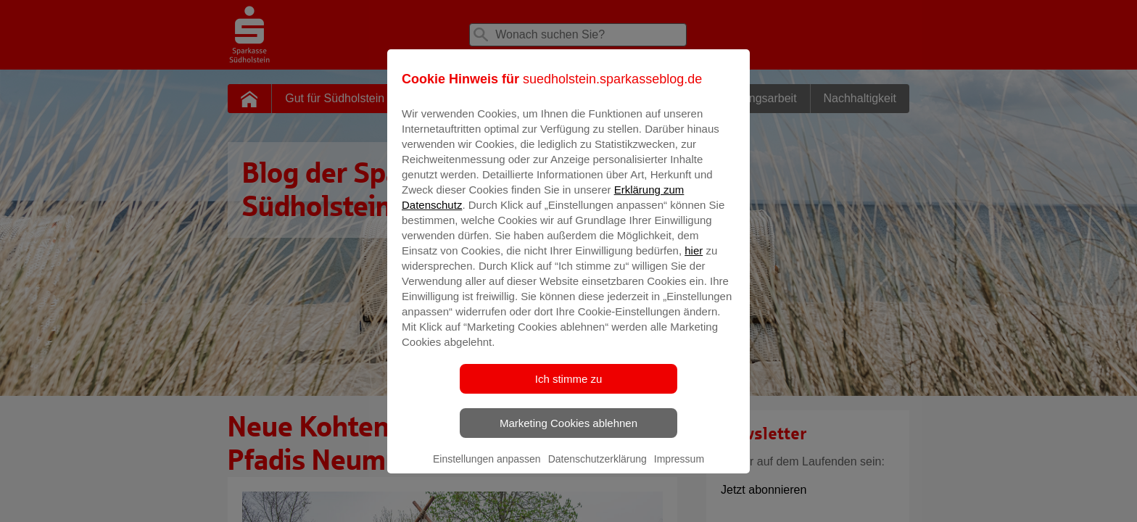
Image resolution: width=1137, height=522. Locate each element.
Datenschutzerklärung (597, 469)
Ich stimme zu (569, 389)
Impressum (679, 469)
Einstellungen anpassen (487, 469)
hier (694, 260)
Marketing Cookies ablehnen (568, 433)
